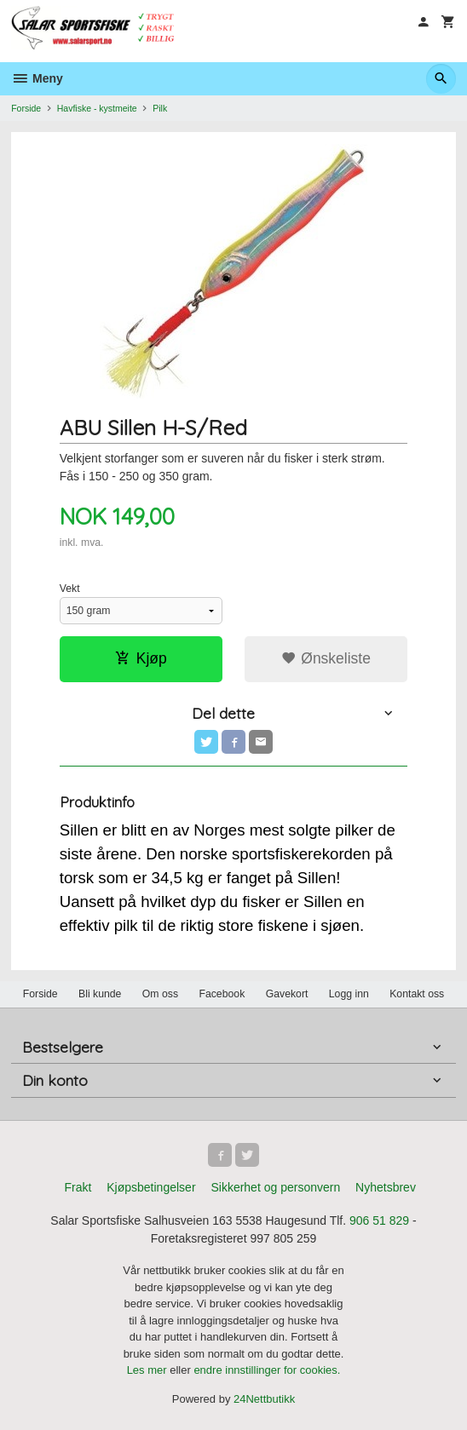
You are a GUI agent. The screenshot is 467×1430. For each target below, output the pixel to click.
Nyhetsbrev (385, 1187)
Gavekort (287, 994)
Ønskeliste (326, 658)
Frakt (77, 1187)
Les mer (148, 1370)
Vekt (70, 588)
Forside (26, 108)
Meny (37, 78)
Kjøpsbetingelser (151, 1187)
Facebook (222, 994)
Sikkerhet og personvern (275, 1187)
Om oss (160, 994)
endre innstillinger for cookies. (266, 1370)
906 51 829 (379, 1220)
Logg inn (349, 994)
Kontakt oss (416, 994)
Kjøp (141, 658)
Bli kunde (99, 994)
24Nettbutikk (264, 1399)
